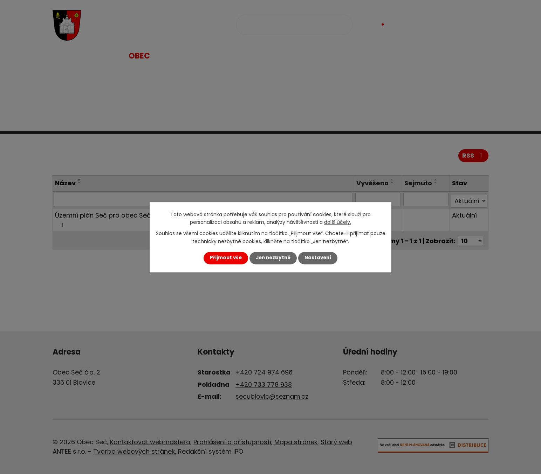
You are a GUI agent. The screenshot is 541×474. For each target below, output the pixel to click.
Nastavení (317, 258)
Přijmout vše (226, 258)
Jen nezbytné (273, 258)
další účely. (337, 222)
